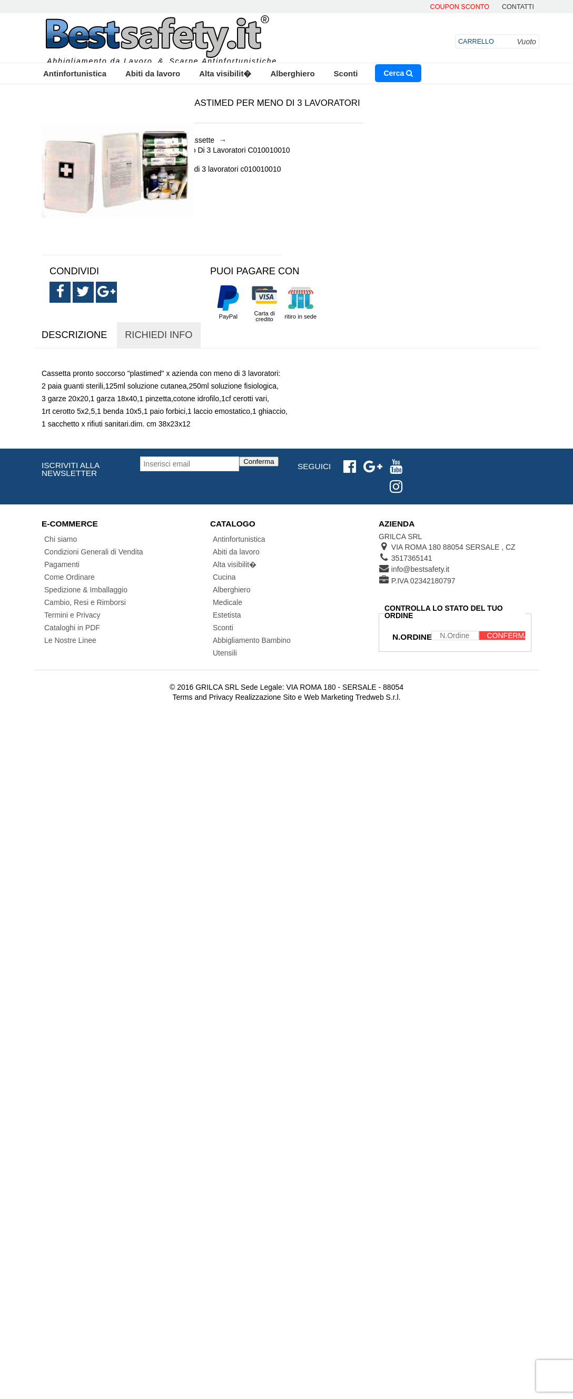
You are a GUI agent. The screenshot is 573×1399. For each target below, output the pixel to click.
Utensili (225, 653)
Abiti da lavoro (152, 73)
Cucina (224, 577)
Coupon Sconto (459, 7)
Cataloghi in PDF (72, 627)
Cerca (398, 73)
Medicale (227, 602)
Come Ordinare (69, 577)
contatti (518, 7)
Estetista (227, 615)
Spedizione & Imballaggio (85, 590)
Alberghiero (292, 73)
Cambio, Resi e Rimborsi (85, 602)
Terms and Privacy (202, 697)
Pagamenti (62, 564)
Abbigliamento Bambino (252, 640)
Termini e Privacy (72, 615)
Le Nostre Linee (70, 640)
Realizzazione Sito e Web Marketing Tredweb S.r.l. (317, 697)
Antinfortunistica (74, 73)
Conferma (258, 461)
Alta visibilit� (225, 73)
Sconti (346, 73)
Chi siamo (60, 539)
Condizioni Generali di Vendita (93, 552)
